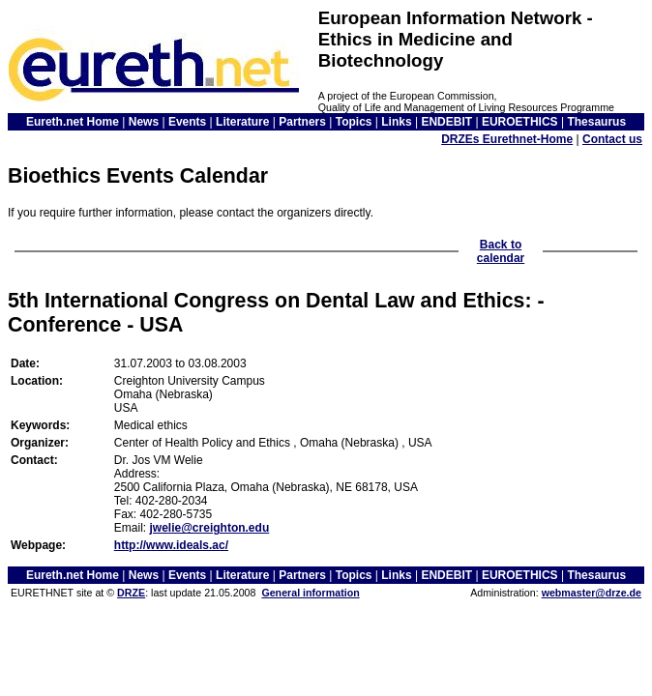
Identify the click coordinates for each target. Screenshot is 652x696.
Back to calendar (500, 251)
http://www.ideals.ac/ (171, 545)
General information (310, 592)
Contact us (612, 139)
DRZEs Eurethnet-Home (507, 139)
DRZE (131, 592)
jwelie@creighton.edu (209, 528)
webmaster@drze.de (591, 592)
